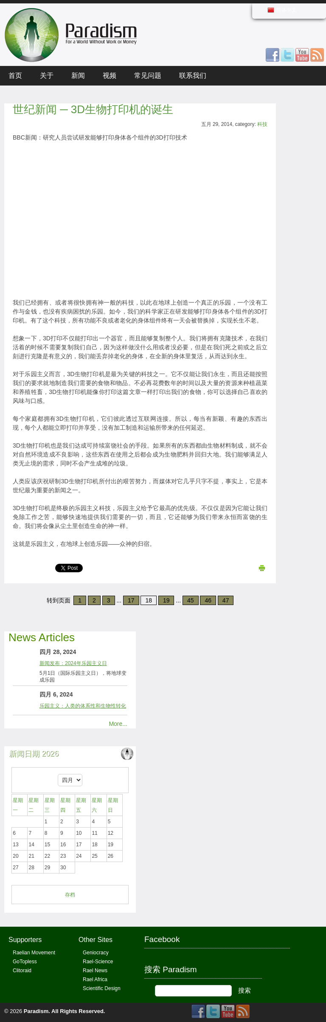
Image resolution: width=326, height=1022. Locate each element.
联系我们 (192, 75)
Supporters (25, 939)
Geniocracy (96, 953)
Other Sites (95, 939)
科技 (262, 124)
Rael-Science (98, 962)
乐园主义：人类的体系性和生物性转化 (82, 706)
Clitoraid (22, 970)
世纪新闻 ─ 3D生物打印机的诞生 (93, 109)
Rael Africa (95, 979)
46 (208, 600)
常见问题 (147, 75)
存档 (70, 895)
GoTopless (25, 962)
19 (166, 600)
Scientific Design (102, 988)
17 (131, 600)
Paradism (36, 1011)
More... (118, 723)
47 (225, 600)
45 (190, 600)
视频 (109, 75)
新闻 (78, 75)
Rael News (95, 970)
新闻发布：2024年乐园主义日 (73, 663)
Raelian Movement (34, 953)
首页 (15, 75)
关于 (46, 75)
